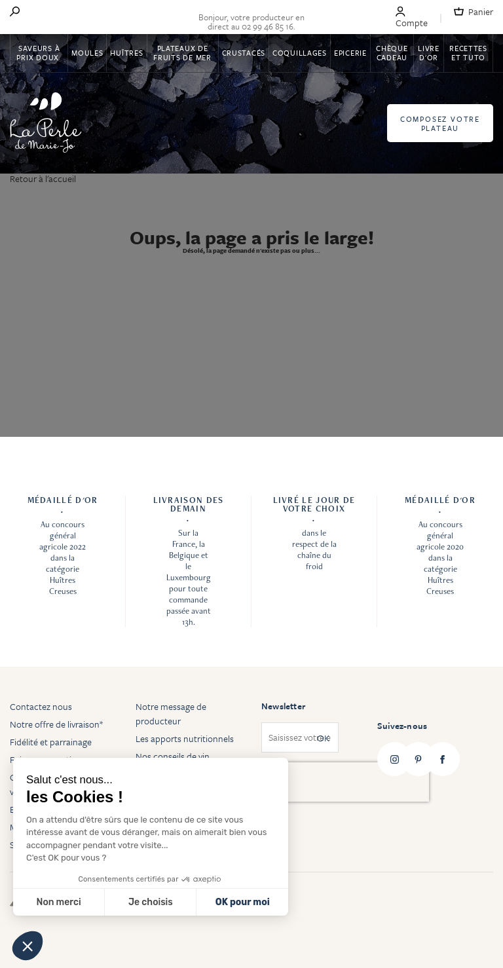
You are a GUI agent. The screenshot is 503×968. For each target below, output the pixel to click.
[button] (27, 945)
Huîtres (126, 52)
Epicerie (350, 52)
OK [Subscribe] (323, 738)
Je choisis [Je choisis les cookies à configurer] (150, 902)
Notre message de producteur (171, 713)
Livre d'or (428, 53)
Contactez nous (41, 706)
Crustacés (243, 52)
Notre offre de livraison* (56, 724)
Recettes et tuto (468, 53)
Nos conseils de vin (173, 756)
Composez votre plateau (440, 123)
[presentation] (345, 782)
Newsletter (283, 706)
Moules (87, 52)
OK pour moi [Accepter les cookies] (242, 902)
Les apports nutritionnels (185, 738)
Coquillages (299, 52)
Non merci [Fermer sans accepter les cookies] (58, 902)
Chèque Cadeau (391, 53)
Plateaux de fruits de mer (182, 53)
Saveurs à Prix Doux (38, 53)
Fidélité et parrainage (51, 742)
